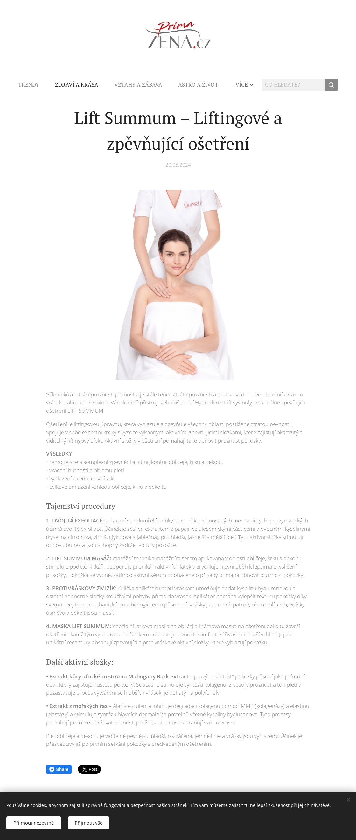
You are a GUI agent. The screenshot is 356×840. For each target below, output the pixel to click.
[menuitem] (32, 85)
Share (59, 769)
